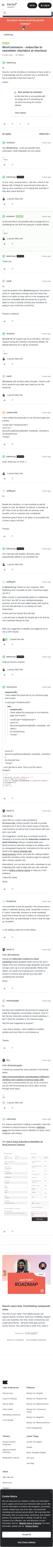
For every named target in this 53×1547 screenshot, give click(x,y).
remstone (10, 142)
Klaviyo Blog (8, 1404)
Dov (8, 1060)
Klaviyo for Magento (35, 1417)
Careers (6, 1488)
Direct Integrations (34, 1428)
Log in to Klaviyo (10, 1399)
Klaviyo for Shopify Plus (37, 1399)
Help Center (8, 1409)
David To (10, 811)
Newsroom (7, 1483)
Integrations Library (11, 1458)
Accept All (26, 1535)
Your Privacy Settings (26, 1542)
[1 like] (12, 198)
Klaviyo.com (8, 1393)
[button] (3, 6)
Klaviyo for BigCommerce (37, 1404)
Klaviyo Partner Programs (9, 1443)
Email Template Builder (36, 1452)
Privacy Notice (31, 1526)
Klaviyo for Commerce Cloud (36, 1410)
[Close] (51, 1492)
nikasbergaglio (12, 1001)
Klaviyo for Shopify (35, 1393)
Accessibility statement (36, 1340)
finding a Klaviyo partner (20, 870)
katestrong (11, 62)
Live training (8, 1420)
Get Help (30, 1463)
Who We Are (8, 1477)
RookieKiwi (11, 901)
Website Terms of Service (30, 1523)
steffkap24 (10, 491)
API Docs (30, 1458)
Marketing (8, 35)
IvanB (8, 281)
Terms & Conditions (15, 1340)
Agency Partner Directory (9, 1451)
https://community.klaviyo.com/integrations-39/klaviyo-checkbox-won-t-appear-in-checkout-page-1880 (25, 1078)
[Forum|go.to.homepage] (12, 5)
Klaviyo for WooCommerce (38, 1423)
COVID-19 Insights (34, 1442)
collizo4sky (11, 1119)
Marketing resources (11, 1415)
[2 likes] (13, 639)
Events (29, 1447)
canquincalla (11, 412)
